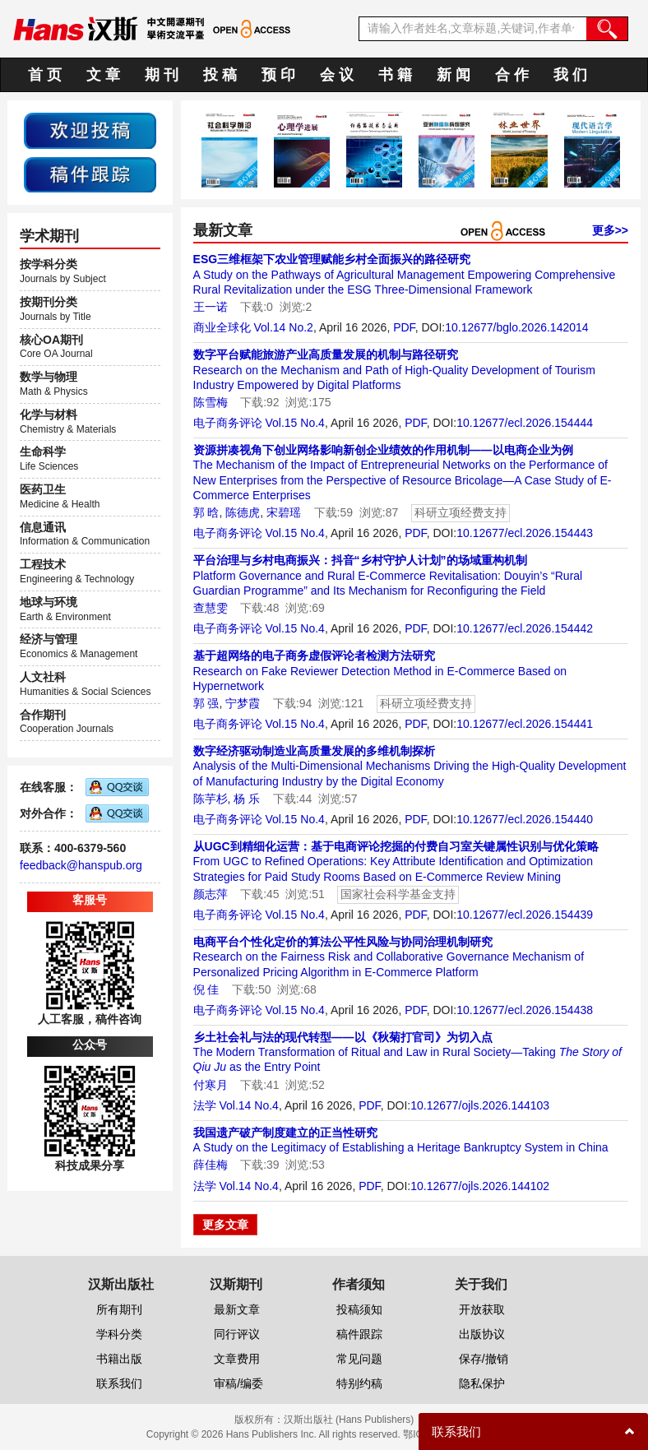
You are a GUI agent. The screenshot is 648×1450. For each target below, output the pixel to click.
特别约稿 (359, 1383)
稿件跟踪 (359, 1334)
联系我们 (119, 1383)
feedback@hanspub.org (81, 865)
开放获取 (482, 1309)
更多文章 (225, 1224)
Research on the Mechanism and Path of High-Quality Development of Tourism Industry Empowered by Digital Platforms (394, 369)
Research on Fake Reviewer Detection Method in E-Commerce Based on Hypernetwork (380, 670)
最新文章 (237, 1309)
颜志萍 (210, 894)
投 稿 (220, 75)
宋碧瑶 (283, 512)
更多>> (610, 230)
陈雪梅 (210, 402)
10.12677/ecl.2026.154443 (524, 533)
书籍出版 (119, 1358)
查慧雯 (210, 607)
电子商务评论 (227, 422)
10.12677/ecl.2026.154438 (524, 1010)
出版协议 (482, 1334)
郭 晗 (206, 512)
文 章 (103, 75)
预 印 (278, 75)
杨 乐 (247, 798)
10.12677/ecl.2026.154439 (524, 914)
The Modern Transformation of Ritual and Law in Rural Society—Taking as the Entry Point (407, 1052)
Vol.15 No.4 (294, 422)
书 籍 (395, 75)
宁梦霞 (242, 703)
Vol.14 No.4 (248, 1105)
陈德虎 (242, 512)
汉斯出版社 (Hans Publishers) (349, 1419)
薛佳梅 (210, 1164)
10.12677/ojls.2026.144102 (479, 1186)
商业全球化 (222, 327)
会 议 (337, 75)
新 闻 (453, 75)
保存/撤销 (483, 1358)
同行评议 (237, 1334)
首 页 (45, 75)
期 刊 (161, 75)
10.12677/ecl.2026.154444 (524, 422)
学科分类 (119, 1334)
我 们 (570, 75)
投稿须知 (359, 1309)
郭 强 (206, 703)
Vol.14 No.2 (282, 327)
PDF (403, 327)
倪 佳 (206, 989)
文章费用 (237, 1358)
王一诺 (210, 306)
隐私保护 (482, 1383)
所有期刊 (119, 1309)
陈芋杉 (210, 798)
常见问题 (359, 1358)
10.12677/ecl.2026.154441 (524, 723)
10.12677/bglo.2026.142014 (516, 327)
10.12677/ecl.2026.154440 (524, 819)
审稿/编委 (238, 1383)
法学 (204, 1105)
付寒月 (210, 1084)
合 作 (512, 75)
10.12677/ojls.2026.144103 (479, 1105)
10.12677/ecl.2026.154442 (524, 628)
